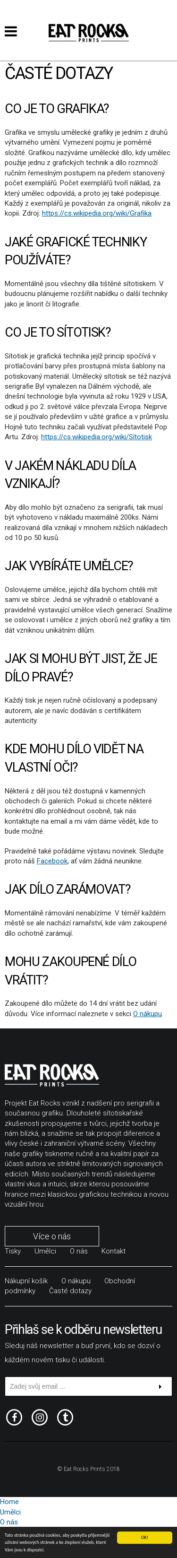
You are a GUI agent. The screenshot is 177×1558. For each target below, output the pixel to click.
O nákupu (147, 1014)
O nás (79, 1251)
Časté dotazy (70, 1291)
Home (9, 1501)
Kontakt (113, 1251)
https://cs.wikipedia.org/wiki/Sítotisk (96, 437)
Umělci (45, 1251)
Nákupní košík (26, 1281)
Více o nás (52, 1236)
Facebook (52, 861)
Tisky (13, 1251)
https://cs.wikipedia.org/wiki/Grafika (97, 213)
